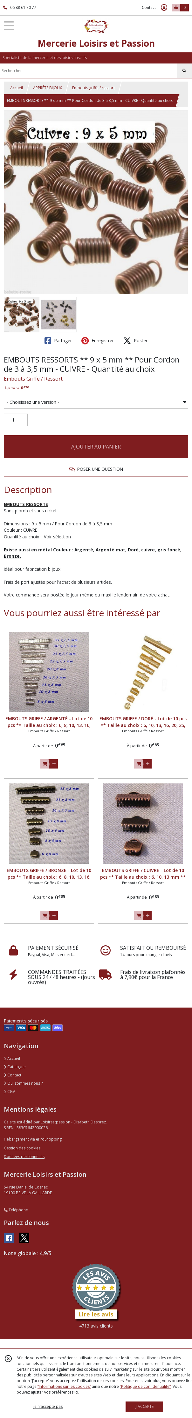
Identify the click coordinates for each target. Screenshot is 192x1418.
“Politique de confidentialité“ (145, 1386)
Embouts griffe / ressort (93, 87)
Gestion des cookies (22, 1148)
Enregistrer (97, 340)
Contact (149, 7)
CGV (9, 1091)
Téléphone (16, 1210)
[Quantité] (16, 420)
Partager (58, 340)
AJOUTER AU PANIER (96, 446)
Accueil (16, 87)
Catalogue (15, 1066)
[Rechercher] (184, 70)
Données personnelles (24, 1156)
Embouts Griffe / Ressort (33, 378)
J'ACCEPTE (145, 1406)
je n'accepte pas (48, 1406)
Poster (135, 340)
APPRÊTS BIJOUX (47, 87)
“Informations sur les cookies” (64, 1386)
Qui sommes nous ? (23, 1083)
